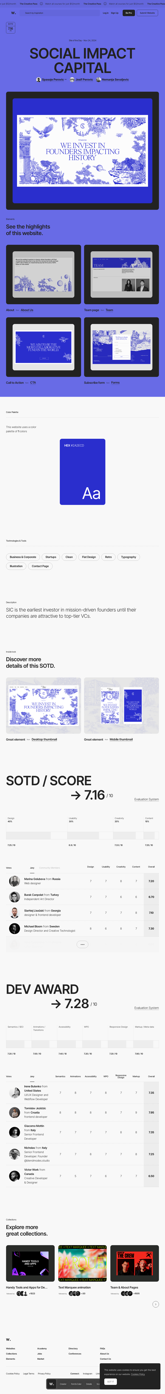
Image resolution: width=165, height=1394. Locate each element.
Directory (73, 1348)
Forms (115, 382)
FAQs (102, 1348)
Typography (128, 557)
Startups (51, 557)
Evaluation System (146, 799)
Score (99, 1384)
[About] (43, 274)
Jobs (39, 1353)
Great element (15, 739)
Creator (63, 1384)
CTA (33, 382)
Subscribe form (94, 382)
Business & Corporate (23, 557)
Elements (10, 1359)
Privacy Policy (44, 1373)
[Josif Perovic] (81, 79)
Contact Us (105, 1359)
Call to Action (15, 382)
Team (109, 310)
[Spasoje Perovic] (51, 79)
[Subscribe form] (121, 347)
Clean (69, 557)
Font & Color (76, 1384)
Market (40, 1359)
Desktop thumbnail (44, 739)
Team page (91, 310)
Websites (10, 1348)
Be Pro (129, 13)
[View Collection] (30, 1263)
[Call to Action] (43, 347)
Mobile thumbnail (121, 739)
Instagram (87, 1373)
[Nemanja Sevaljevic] (112, 79)
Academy (42, 1348)
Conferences (75, 1353)
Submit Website (147, 13)
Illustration (16, 566)
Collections (11, 1353)
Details (89, 1384)
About (10, 310)
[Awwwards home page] (51, 1384)
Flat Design (89, 557)
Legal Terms (28, 1373)
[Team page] (121, 274)
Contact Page (40, 566)
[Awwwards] (13, 13)
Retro (108, 557)
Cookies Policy (13, 1373)
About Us (27, 310)
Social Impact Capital (82, 60)
